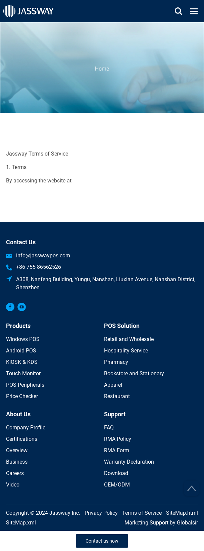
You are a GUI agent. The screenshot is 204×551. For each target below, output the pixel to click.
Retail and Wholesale (129, 339)
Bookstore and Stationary (134, 373)
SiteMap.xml (21, 522)
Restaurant (117, 396)
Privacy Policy (101, 513)
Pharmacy (116, 362)
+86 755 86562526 (38, 267)
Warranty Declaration (129, 462)
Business (17, 462)
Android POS (21, 350)
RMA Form (116, 450)
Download (116, 473)
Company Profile (25, 427)
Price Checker (22, 396)
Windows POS (23, 339)
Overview (17, 450)
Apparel (113, 385)
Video (12, 484)
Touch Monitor (23, 373)
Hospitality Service (126, 350)
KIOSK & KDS (22, 362)
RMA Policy (117, 439)
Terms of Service (142, 513)
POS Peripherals (25, 385)
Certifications (21, 439)
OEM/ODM (117, 484)
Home (102, 69)
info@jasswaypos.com (43, 255)
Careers (15, 473)
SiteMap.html (182, 513)
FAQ (109, 427)
